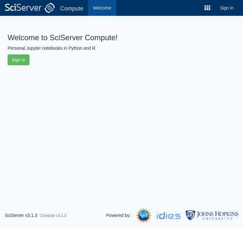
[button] (207, 8)
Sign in (227, 7)
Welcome (102, 7)
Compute (71, 8)
